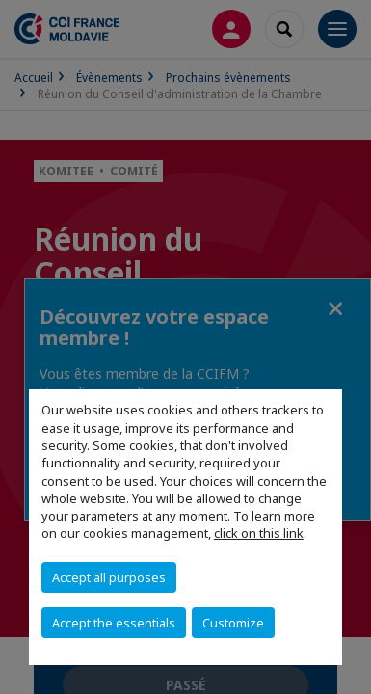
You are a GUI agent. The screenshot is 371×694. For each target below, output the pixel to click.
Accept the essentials (113, 622)
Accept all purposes (109, 577)
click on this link (259, 533)
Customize (233, 622)
